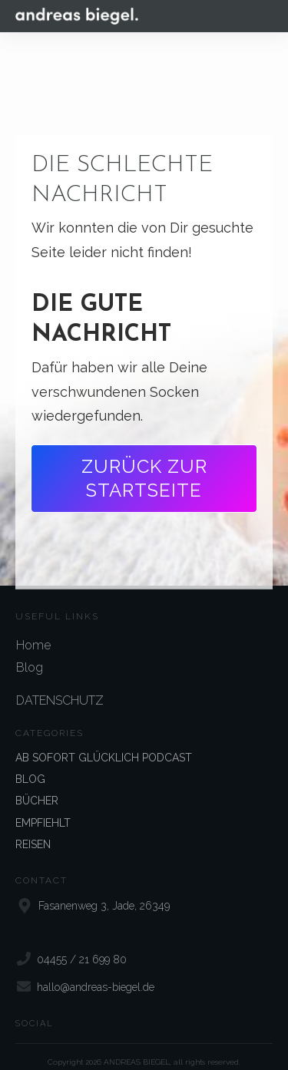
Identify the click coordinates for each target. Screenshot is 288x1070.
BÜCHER (36, 787)
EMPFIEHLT (43, 809)
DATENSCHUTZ (60, 686)
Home (33, 631)
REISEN (33, 830)
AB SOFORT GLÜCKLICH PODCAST (103, 744)
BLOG (30, 765)
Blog (29, 653)
